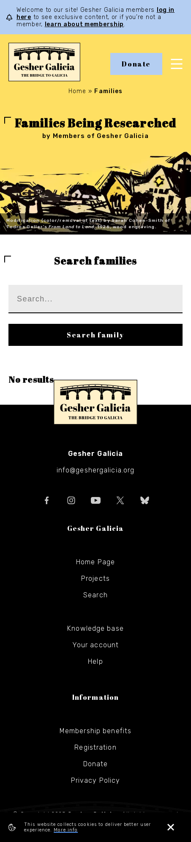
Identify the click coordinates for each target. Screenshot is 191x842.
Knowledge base (95, 628)
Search (95, 595)
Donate (136, 64)
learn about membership (84, 24)
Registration (95, 747)
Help (95, 661)
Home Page (95, 562)
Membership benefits (95, 731)
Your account (95, 645)
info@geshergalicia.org (96, 470)
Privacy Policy (95, 780)
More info (66, 830)
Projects (95, 578)
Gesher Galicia (95, 402)
